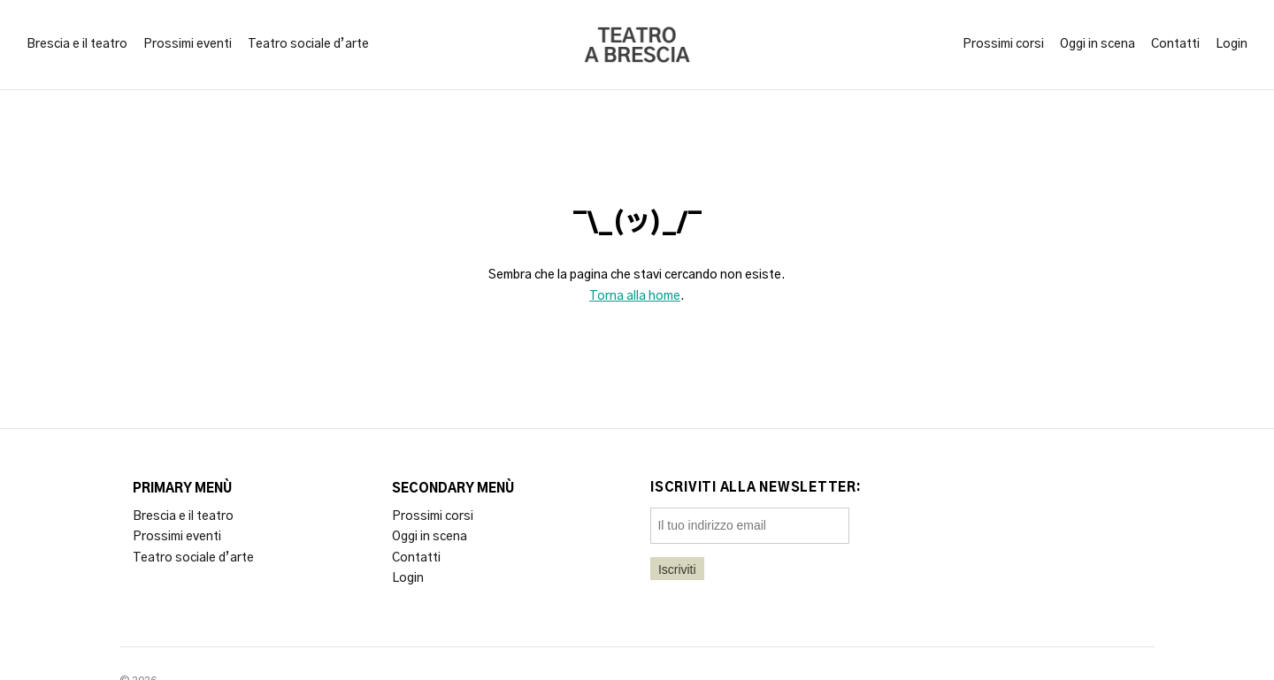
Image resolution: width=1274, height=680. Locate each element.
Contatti (1175, 44)
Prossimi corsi (1003, 44)
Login (1231, 44)
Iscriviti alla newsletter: (756, 488)
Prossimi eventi (187, 44)
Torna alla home (634, 296)
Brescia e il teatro (77, 44)
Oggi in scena (1097, 44)
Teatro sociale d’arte (308, 44)
